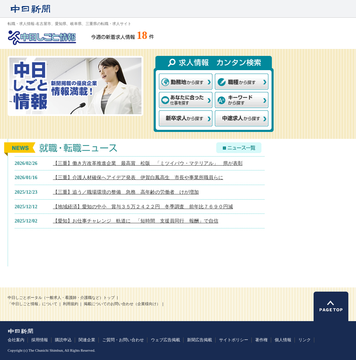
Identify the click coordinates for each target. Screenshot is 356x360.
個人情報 (283, 339)
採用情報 (39, 339)
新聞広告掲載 (199, 339)
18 (142, 35)
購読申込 (63, 339)
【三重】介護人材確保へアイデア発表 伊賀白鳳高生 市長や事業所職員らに (138, 177)
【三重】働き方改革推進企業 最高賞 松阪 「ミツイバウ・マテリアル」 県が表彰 (148, 163)
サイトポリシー (233, 339)
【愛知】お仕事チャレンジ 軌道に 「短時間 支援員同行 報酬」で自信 (135, 221)
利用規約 (70, 304)
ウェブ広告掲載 (165, 339)
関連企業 (87, 339)
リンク (304, 339)
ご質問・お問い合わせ (123, 339)
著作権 (261, 339)
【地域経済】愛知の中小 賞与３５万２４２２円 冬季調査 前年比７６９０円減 (143, 206)
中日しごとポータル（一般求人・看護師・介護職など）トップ (61, 298)
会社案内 (16, 339)
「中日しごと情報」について (32, 304)
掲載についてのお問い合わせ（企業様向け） (122, 304)
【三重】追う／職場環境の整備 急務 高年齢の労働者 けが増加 (126, 192)
